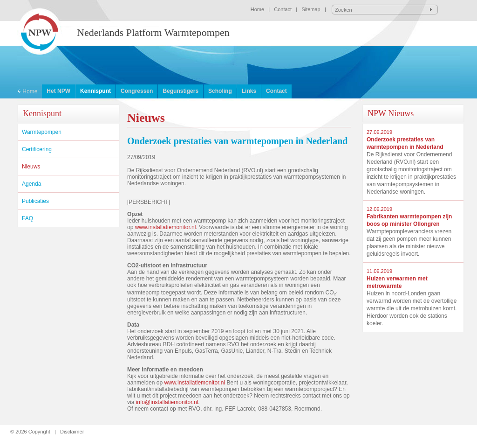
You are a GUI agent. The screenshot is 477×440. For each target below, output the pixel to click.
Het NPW (58, 91)
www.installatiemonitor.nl (165, 227)
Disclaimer (72, 431)
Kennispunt (95, 91)
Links (249, 91)
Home (257, 9)
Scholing (220, 91)
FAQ (27, 218)
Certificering (37, 149)
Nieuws (31, 166)
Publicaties (35, 201)
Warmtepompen (41, 132)
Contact (283, 9)
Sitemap (310, 9)
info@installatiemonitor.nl (167, 402)
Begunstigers (180, 91)
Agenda (31, 184)
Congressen (137, 91)
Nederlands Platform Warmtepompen (153, 32)
